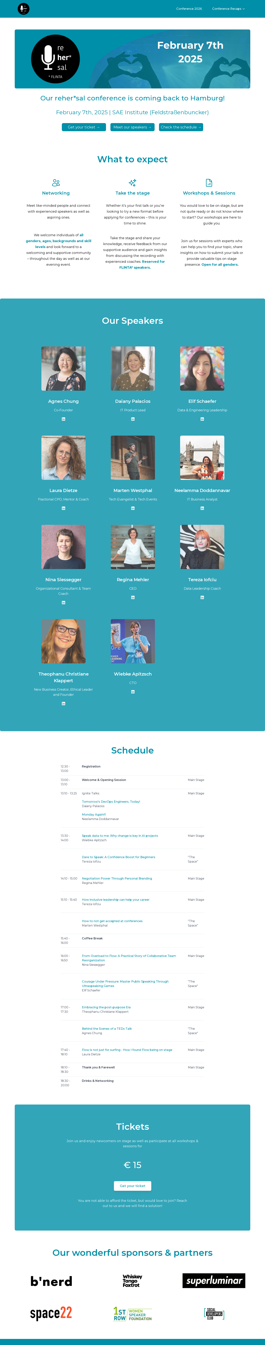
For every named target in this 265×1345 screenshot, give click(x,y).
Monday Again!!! (94, 814)
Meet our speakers (132, 127)
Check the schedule (181, 127)
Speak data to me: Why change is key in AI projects (120, 836)
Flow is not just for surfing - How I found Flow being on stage (127, 1050)
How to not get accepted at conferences (112, 921)
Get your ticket (84, 127)
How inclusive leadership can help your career (115, 899)
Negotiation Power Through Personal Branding (117, 878)
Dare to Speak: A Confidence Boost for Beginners (118, 857)
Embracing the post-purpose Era (106, 1007)
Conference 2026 (189, 9)
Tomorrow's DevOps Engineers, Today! (111, 801)
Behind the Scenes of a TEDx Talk (107, 1028)
